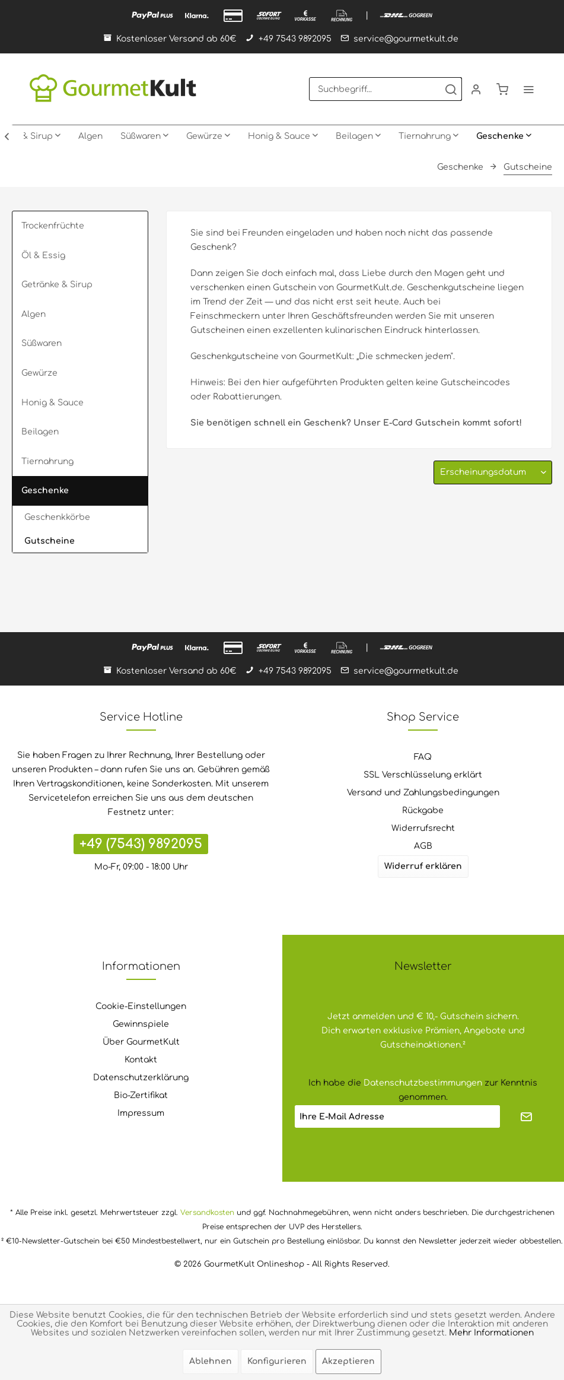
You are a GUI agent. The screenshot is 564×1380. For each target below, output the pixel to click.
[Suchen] (450, 89)
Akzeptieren (348, 1361)
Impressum (140, 1113)
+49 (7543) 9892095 (140, 844)
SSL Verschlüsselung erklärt (423, 774)
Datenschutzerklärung (141, 1077)
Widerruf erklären (423, 866)
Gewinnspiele (141, 1024)
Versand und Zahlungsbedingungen (423, 792)
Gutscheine (49, 541)
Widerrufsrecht (423, 828)
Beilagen (40, 431)
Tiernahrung (47, 461)
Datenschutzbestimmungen (423, 1082)
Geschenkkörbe (57, 517)
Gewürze (39, 373)
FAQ (423, 757)
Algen (33, 314)
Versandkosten (207, 1212)
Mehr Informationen (491, 1332)
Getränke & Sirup (57, 284)
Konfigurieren (277, 1361)
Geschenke (45, 490)
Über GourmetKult (141, 1042)
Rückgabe (423, 810)
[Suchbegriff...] (385, 89)
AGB (423, 846)
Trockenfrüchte (52, 225)
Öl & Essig (43, 255)
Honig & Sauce (52, 402)
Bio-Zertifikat (141, 1095)
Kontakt (141, 1059)
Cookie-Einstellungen (140, 1006)
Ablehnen (210, 1361)
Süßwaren (41, 343)
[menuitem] (385, 89)
